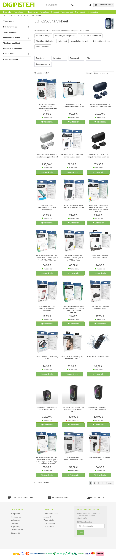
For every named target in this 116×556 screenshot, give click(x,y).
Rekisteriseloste (17, 530)
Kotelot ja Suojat (43, 36)
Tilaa (81, 532)
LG (33, 16)
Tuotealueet (18, 12)
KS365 (38, 16)
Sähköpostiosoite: (84, 522)
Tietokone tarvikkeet (11, 43)
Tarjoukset (44, 12)
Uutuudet (55, 12)
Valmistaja (57, 58)
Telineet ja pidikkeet (101, 41)
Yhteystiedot (15, 514)
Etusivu (6, 16)
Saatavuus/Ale (41, 64)
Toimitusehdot (66, 12)
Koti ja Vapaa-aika (10, 59)
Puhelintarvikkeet (16, 16)
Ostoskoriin (47, 122)
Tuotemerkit (32, 12)
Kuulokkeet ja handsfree (90, 36)
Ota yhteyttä (80, 12)
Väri (88, 58)
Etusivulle (7, 12)
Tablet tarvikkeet (10, 32)
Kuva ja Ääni (8, 54)
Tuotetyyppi (40, 58)
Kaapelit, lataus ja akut (65, 36)
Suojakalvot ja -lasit (79, 41)
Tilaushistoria (49, 520)
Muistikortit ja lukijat (11, 38)
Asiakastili (47, 517)
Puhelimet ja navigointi (12, 48)
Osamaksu (15, 523)
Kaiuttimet (62, 41)
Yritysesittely (93, 12)
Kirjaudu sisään (49, 523)
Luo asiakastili (49, 526)
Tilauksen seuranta (51, 514)
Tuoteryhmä (74, 58)
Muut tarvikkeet (43, 47)
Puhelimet (27, 16)
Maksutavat (15, 520)
